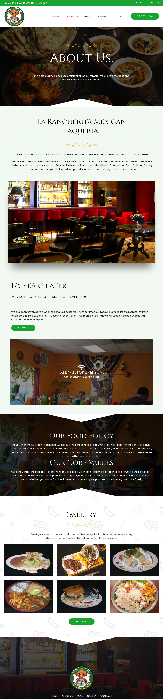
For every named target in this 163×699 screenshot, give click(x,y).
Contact (119, 16)
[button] (148, 3)
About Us (78, 16)
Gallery (104, 16)
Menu (91, 16)
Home (64, 16)
